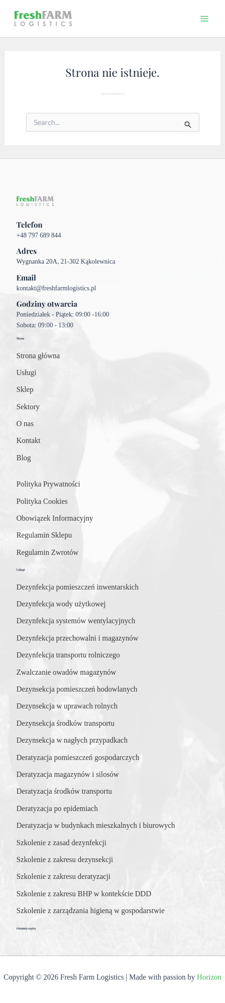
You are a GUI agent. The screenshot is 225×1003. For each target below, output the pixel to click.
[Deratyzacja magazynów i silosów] (67, 774)
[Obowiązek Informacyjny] (54, 518)
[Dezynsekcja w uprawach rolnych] (66, 706)
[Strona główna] (38, 356)
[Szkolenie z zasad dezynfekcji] (61, 843)
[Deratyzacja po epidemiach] (57, 809)
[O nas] (25, 424)
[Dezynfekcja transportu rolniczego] (68, 655)
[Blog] (23, 458)
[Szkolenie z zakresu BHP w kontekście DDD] (83, 894)
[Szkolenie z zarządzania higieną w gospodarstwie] (90, 911)
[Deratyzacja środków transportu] (64, 791)
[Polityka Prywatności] (48, 484)
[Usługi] (26, 373)
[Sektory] (28, 407)
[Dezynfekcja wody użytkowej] (61, 604)
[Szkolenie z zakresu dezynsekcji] (64, 860)
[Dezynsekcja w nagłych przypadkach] (72, 740)
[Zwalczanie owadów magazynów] (66, 672)
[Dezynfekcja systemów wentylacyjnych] (75, 621)
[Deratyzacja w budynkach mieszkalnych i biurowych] (95, 825)
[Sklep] (24, 390)
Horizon (209, 977)
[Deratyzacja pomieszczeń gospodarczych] (77, 758)
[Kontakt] (28, 441)
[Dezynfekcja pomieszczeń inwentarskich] (77, 587)
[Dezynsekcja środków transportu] (65, 723)
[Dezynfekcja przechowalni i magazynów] (77, 638)
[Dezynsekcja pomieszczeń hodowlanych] (77, 689)
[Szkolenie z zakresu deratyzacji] (63, 876)
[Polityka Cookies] (42, 501)
